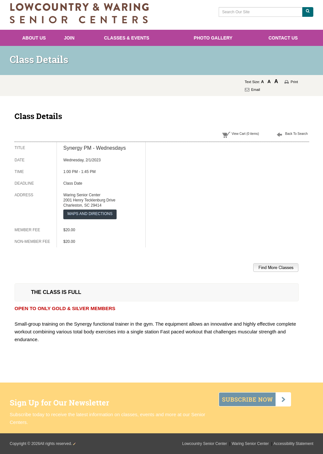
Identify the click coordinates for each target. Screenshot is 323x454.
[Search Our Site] (260, 12)
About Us (34, 37)
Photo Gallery (213, 37)
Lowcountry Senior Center (205, 443)
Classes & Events (126, 37)
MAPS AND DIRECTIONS (90, 213)
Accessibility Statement (293, 443)
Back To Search (296, 133)
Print (294, 82)
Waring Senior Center (251, 443)
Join (69, 37)
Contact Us (283, 37)
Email (255, 90)
